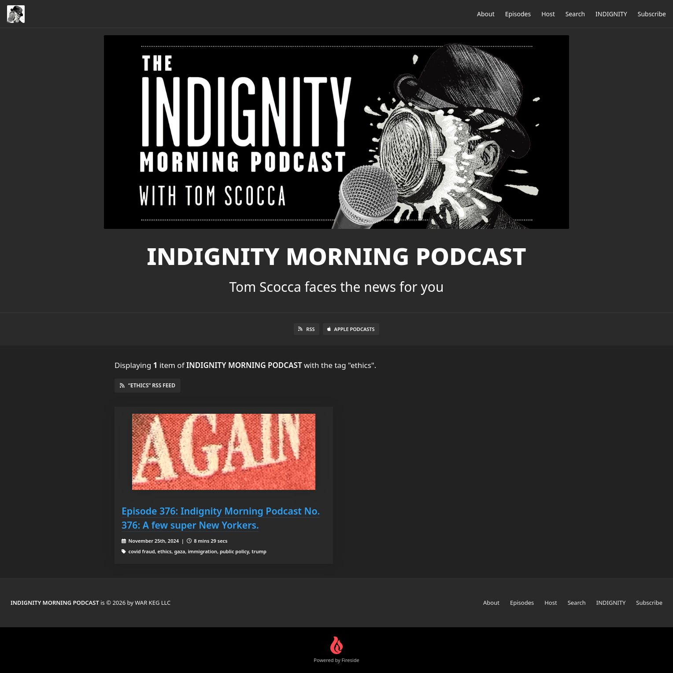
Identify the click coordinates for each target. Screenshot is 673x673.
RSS (306, 329)
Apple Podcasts (351, 329)
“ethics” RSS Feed (147, 385)
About (486, 14)
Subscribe (652, 14)
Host (548, 14)
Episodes (518, 14)
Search (575, 14)
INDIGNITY (611, 14)
